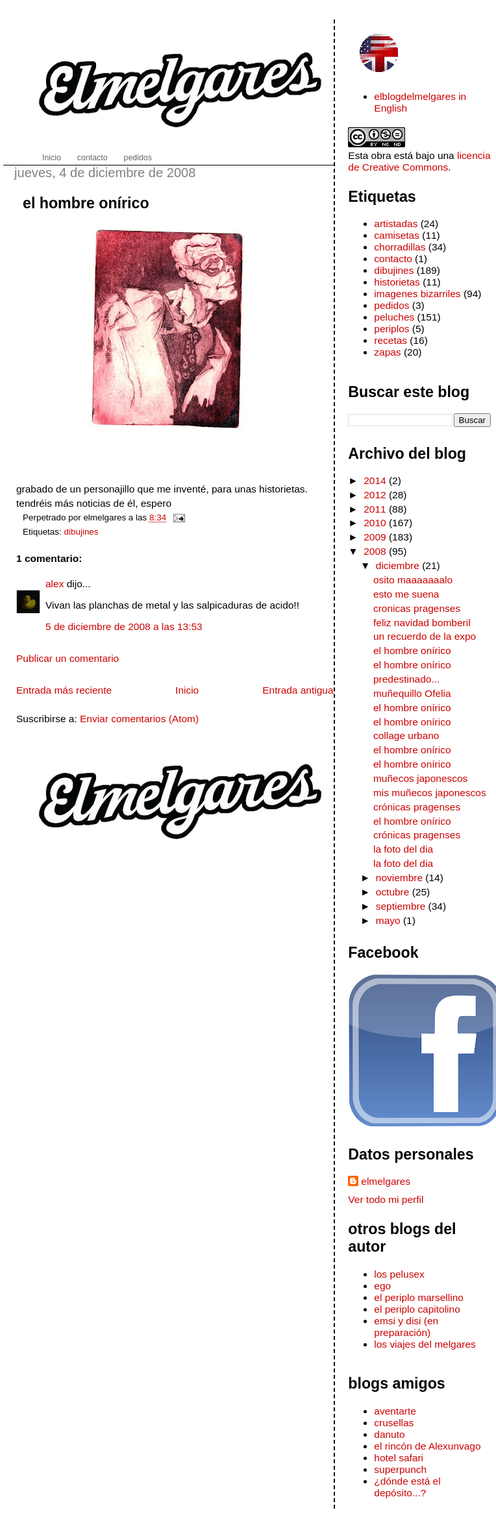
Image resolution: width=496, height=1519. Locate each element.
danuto (389, 1434)
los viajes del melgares (424, 1344)
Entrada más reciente (64, 690)
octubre (394, 891)
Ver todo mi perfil (385, 1199)
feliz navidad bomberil (422, 622)
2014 (376, 480)
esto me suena (406, 594)
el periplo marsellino (419, 1297)
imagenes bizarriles (417, 293)
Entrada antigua (297, 690)
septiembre (402, 906)
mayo (389, 920)
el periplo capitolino (417, 1309)
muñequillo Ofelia (412, 693)
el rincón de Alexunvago (427, 1446)
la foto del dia (403, 849)
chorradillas (399, 246)
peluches (394, 316)
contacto (393, 258)
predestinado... (406, 679)
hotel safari (398, 1457)
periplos (391, 328)
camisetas (396, 235)
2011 (376, 509)
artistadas (395, 223)
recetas (390, 340)
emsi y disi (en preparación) (406, 1326)
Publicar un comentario (67, 658)
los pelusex (399, 1274)
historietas (397, 281)
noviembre (401, 877)
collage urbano (406, 735)
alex (54, 583)
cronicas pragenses (416, 608)
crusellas (394, 1422)
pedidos (391, 305)
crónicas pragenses (416, 806)
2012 (376, 494)
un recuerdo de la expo (424, 636)
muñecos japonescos (420, 778)
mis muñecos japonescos (429, 792)
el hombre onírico (86, 203)
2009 (376, 536)
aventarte (395, 1410)
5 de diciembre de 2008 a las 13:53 (124, 626)
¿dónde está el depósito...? (407, 1487)
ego (382, 1285)
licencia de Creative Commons (419, 161)
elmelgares (385, 1181)
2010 (376, 522)
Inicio (187, 690)
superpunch (400, 1469)
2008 (376, 551)
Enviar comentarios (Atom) (139, 718)
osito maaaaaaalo (413, 579)
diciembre (399, 565)
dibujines (81, 532)
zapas (387, 352)
